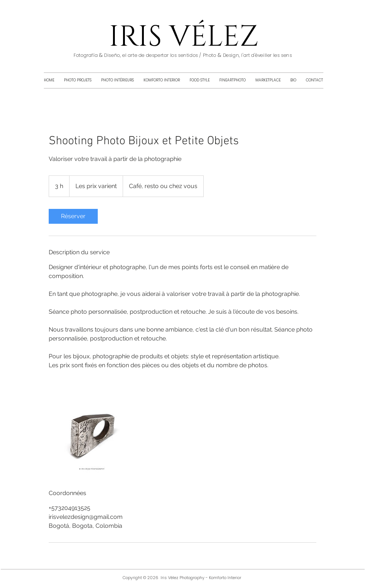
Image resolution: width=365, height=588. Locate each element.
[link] (73, 216)
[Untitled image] (92, 429)
